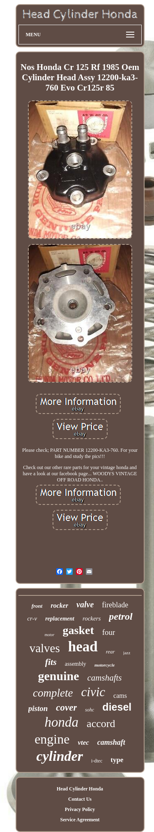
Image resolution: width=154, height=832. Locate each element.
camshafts (104, 678)
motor (50, 634)
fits (51, 662)
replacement (59, 619)
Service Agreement (79, 820)
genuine (58, 676)
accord (101, 724)
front (37, 606)
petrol (120, 616)
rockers (92, 618)
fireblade (115, 605)
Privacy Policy (80, 809)
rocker (59, 605)
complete (53, 693)
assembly (75, 664)
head (83, 647)
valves (45, 648)
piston (38, 708)
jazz (127, 652)
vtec (83, 742)
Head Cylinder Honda (80, 789)
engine (51, 739)
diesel (116, 707)
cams (120, 695)
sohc (89, 710)
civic (93, 692)
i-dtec (96, 761)
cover (66, 707)
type (116, 760)
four (108, 632)
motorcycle (104, 664)
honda (62, 722)
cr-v (32, 618)
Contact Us (80, 799)
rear (110, 651)
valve (85, 604)
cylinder (60, 756)
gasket (78, 630)
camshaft (111, 742)
